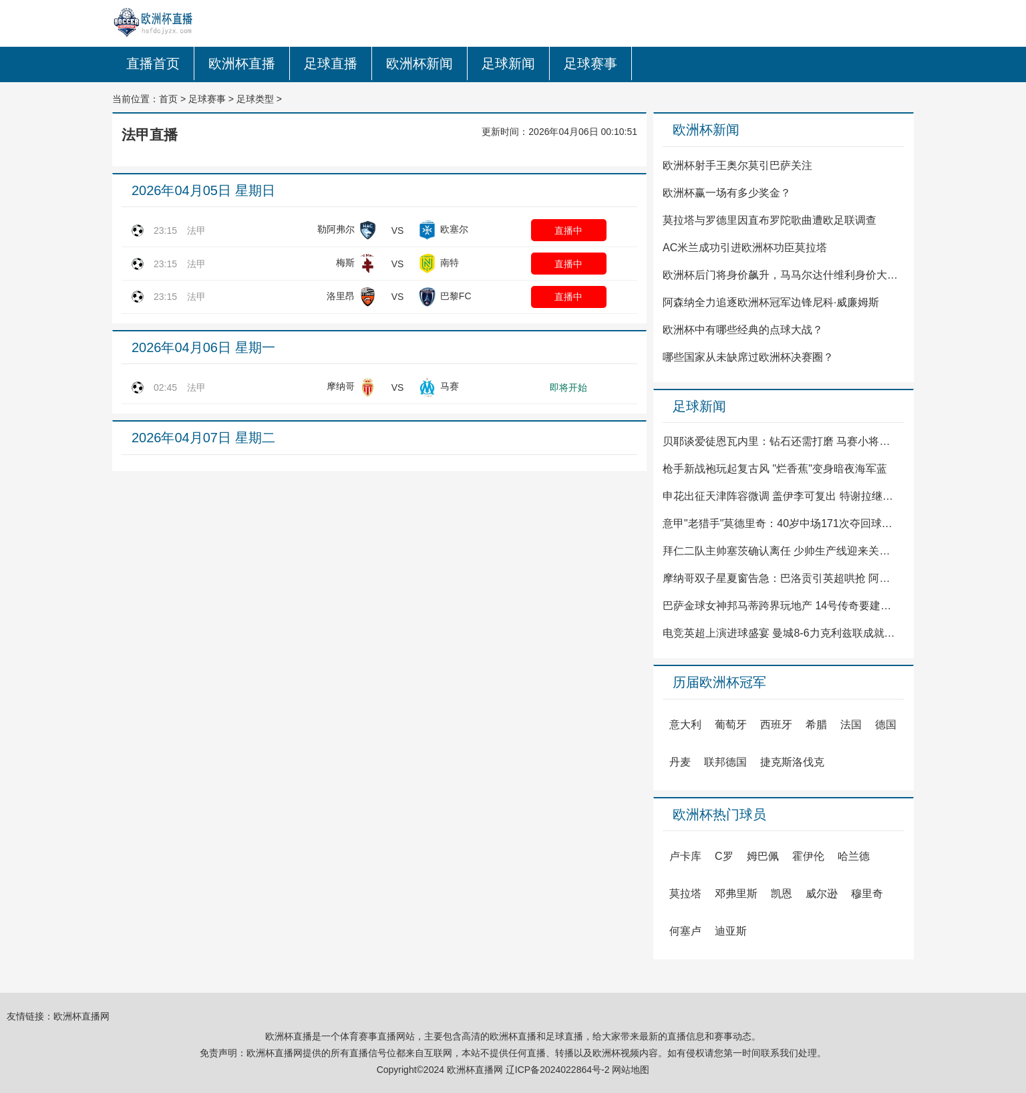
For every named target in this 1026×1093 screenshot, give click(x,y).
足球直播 (330, 63)
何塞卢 (685, 931)
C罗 (724, 856)
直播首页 (153, 63)
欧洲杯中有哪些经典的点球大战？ (743, 329)
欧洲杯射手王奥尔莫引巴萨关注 (737, 165)
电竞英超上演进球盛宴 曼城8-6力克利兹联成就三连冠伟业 (781, 633)
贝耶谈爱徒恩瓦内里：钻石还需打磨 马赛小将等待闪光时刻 (781, 441)
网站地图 (630, 1069)
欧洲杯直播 (241, 63)
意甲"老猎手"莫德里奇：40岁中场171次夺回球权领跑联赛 (781, 523)
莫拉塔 (685, 893)
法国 (851, 724)
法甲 (196, 230)
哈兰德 (854, 856)
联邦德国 (725, 762)
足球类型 (255, 99)
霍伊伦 (808, 856)
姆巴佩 (763, 856)
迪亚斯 (731, 931)
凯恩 (781, 893)
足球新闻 (508, 63)
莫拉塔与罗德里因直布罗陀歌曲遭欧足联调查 (769, 220)
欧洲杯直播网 (81, 1016)
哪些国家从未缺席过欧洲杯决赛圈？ (748, 357)
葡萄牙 (731, 724)
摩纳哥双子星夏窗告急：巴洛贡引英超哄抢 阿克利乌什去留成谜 (781, 578)
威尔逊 (822, 893)
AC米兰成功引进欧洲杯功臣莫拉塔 (745, 247)
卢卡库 (685, 856)
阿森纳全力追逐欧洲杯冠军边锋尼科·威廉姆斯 (771, 302)
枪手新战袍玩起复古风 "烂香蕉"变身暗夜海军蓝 (775, 468)
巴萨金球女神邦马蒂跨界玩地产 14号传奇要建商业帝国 (781, 605)
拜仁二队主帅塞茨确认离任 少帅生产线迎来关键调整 (781, 551)
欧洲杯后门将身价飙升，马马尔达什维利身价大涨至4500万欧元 (781, 275)
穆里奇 (867, 893)
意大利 (685, 724)
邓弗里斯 (736, 893)
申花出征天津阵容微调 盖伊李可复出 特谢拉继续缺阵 (781, 496)
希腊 (816, 724)
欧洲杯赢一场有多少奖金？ (727, 192)
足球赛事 (590, 63)
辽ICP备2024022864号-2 (558, 1069)
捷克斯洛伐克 (792, 762)
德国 (885, 724)
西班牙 (776, 724)
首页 (168, 99)
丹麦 (680, 762)
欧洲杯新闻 (419, 63)
